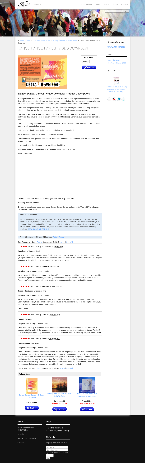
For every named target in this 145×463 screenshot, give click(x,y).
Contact (124, 4)
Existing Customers (114, 60)
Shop (98, 4)
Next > (62, 242)
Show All (69, 242)
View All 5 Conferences (116, 47)
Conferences (86, 4)
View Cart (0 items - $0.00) (117, 63)
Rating (39, 242)
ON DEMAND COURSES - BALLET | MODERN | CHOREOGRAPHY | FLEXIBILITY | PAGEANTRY (117, 89)
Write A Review (59, 237)
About (115, 4)
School (106, 4)
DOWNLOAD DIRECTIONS (38, 229)
